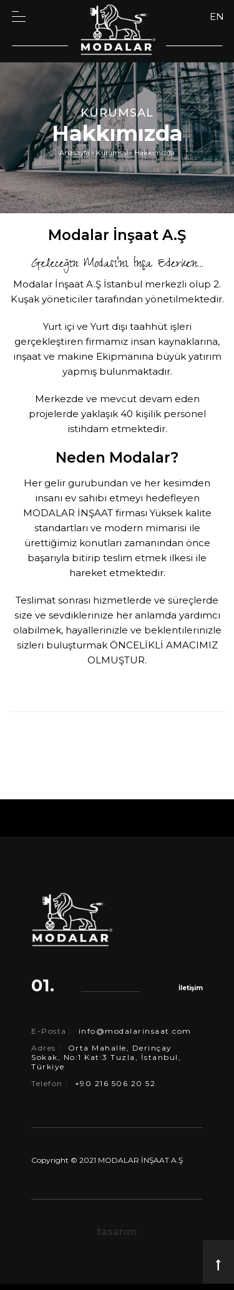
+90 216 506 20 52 (115, 1083)
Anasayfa (74, 152)
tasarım (117, 1232)
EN (217, 16)
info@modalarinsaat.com (135, 1031)
